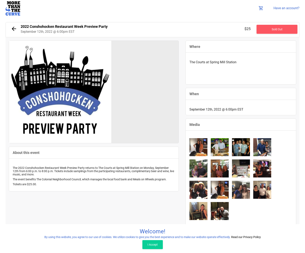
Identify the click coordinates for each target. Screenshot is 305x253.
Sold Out (277, 29)
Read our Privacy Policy (246, 237)
